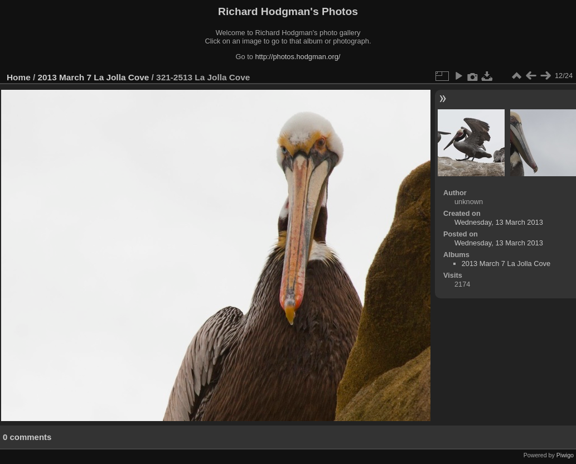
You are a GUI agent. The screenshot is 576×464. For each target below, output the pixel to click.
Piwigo (565, 455)
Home (19, 77)
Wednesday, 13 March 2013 (498, 222)
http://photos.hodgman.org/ (297, 56)
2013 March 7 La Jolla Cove (93, 77)
